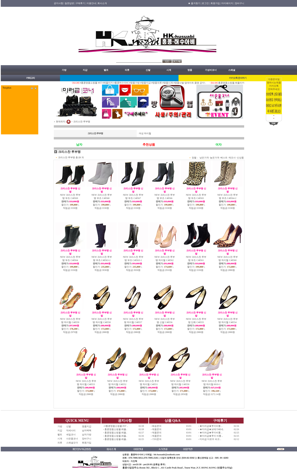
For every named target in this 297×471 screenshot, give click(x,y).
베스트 (223, 157)
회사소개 (102, 3)
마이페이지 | (227, 3)
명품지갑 (86, 426)
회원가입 (86, 442)
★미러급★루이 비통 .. (211, 436)
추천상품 (149, 144)
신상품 (240, 157)
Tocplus (7, 87)
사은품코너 (72, 438)
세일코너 (72, 434)
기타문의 (156, 439)
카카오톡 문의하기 (237, 78)
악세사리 (72, 430)
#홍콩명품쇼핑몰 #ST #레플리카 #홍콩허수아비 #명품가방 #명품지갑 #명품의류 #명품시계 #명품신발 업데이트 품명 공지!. (147, 82)
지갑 (85, 70)
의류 (127, 70)
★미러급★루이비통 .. (211, 426)
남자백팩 (86, 430)
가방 (64, 70)
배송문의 (156, 426)
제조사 (232, 157)
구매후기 (220, 421)
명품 (189, 70)
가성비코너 (211, 70)
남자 (79, 144)
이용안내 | (92, 3)
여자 (218, 144)
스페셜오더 (72, 442)
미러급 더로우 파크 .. (210, 439)
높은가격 (214, 157)
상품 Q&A (173, 421)
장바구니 (239, 3)
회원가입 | (216, 3)
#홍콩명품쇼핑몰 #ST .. (116, 426)
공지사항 (125, 421)
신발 (148, 70)
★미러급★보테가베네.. (212, 429)
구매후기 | (81, 3)
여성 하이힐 (145, 133)
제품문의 (156, 429)
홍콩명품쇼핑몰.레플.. (116, 429)
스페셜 (231, 70)
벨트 (106, 70)
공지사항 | (59, 3)
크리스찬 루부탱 (81, 121)
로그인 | (206, 3)
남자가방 (86, 434)
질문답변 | (70, 3)
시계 (168, 70)
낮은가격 (204, 157)
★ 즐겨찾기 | (194, 3)
